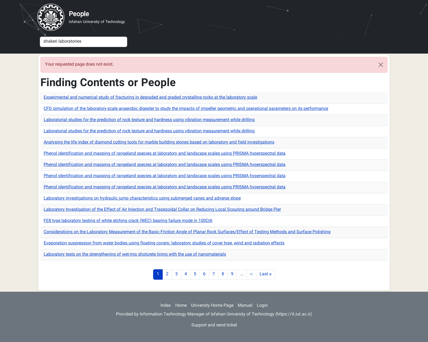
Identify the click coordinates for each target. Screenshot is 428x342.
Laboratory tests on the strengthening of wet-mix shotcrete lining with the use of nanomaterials (135, 254)
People (79, 14)
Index (165, 305)
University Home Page (212, 305)
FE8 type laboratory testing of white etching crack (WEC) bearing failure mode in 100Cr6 (128, 221)
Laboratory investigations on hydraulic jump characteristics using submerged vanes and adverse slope (142, 198)
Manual (245, 305)
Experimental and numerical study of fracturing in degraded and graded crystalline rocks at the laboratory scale (150, 97)
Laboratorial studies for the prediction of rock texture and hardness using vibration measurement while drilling (149, 120)
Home (181, 305)
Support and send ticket (214, 325)
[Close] (380, 64)
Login (262, 305)
